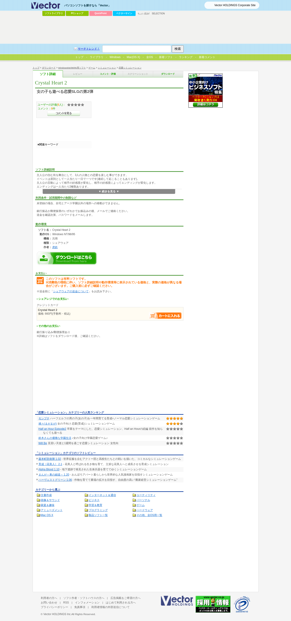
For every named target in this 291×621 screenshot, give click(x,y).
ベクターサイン (124, 13)
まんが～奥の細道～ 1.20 (54, 474)
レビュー (77, 74)
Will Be (43, 443)
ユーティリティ (146, 495)
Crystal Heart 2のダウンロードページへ (67, 258)
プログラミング (98, 510)
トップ (36, 67)
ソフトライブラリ (54, 13)
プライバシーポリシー (54, 607)
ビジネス (94, 500)
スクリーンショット (138, 74)
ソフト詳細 (48, 74)
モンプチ (44, 418)
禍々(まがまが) (48, 423)
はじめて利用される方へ (121, 602)
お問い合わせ (49, 602)
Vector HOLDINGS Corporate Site (235, 5)
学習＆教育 (95, 505)
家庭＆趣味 (47, 505)
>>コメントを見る (63, 113)
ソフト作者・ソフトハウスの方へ (83, 598)
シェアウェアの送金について (71, 291)
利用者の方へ (49, 598)
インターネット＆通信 (102, 495)
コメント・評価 (108, 74)
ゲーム (91, 67)
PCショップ (77, 13)
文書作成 (46, 495)
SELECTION (158, 13)
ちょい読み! (144, 13)
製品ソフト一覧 (98, 515)
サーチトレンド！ (89, 48)
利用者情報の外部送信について (110, 607)
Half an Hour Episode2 (52, 428)
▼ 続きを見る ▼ (108, 191)
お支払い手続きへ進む (165, 315)
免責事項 (79, 607)
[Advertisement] (73, 375)
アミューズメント (52, 510)
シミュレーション (107, 67)
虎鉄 (55, 247)
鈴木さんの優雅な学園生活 (55, 438)
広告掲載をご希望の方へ (126, 598)
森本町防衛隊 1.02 (50, 459)
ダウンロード (49, 67)
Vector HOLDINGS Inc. (57, 614)
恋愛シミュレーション (130, 67)
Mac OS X (47, 515)
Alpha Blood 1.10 (49, 469)
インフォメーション (87, 602)
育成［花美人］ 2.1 (50, 464)
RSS (66, 602)
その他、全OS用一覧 (149, 515)
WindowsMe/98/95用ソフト (72, 67)
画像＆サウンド (50, 500)
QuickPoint (101, 13)
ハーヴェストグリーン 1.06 (55, 479)
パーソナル (143, 500)
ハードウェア (144, 510)
